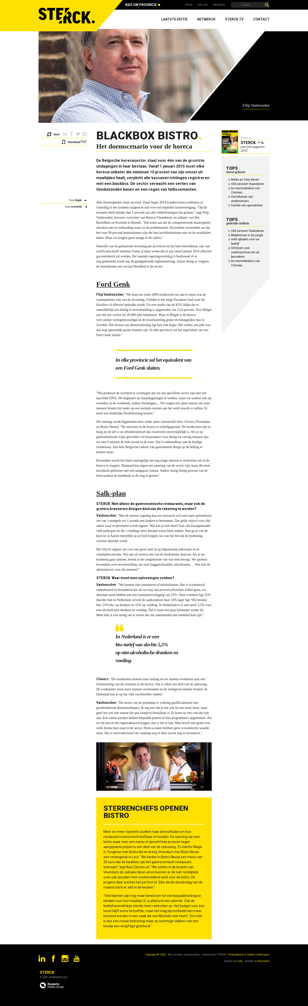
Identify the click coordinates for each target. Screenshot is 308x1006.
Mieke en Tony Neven (245, 179)
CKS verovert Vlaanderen (247, 184)
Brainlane (264, 961)
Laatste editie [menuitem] (174, 19)
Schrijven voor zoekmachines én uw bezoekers (245, 252)
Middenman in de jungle (247, 235)
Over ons (202, 4)
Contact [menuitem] (261, 19)
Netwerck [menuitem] (206, 19)
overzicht (76, 206)
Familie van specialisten (247, 205)
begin (78, 200)
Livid (239, 961)
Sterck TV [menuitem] (234, 19)
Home (188, 4)
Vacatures (219, 4)
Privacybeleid (236, 954)
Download (74, 142)
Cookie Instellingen (258, 954)
